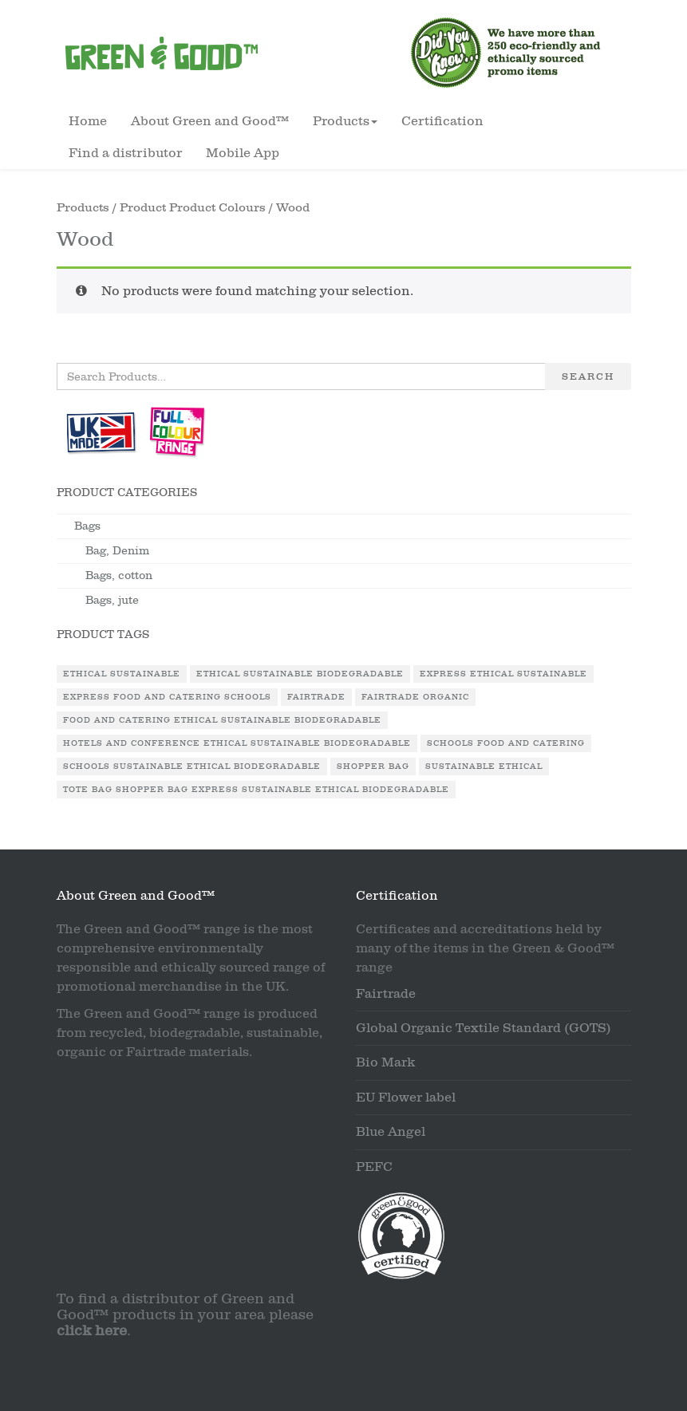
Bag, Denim (117, 551)
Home (88, 121)
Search (588, 376)
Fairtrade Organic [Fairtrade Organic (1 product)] (415, 697)
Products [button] (345, 121)
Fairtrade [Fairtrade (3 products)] (316, 697)
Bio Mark (385, 1062)
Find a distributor (125, 153)
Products (83, 208)
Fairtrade (386, 994)
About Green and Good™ (210, 121)
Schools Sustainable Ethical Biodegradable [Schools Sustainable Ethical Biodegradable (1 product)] (192, 766)
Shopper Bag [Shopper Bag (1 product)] (373, 766)
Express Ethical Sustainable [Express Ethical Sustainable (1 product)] (503, 674)
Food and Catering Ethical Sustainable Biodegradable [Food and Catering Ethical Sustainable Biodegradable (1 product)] (222, 720)
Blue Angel (390, 1132)
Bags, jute (112, 600)
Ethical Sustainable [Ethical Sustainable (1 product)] (121, 674)
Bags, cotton (118, 575)
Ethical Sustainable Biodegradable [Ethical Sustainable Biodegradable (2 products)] (300, 674)
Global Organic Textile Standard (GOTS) (483, 1028)
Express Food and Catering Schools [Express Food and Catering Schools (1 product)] (167, 697)
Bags (87, 526)
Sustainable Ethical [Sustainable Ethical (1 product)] (484, 766)
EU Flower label (406, 1097)
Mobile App (242, 153)
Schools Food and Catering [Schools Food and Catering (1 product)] (506, 743)
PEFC (374, 1167)
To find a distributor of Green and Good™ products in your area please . (185, 1315)
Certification (442, 121)
